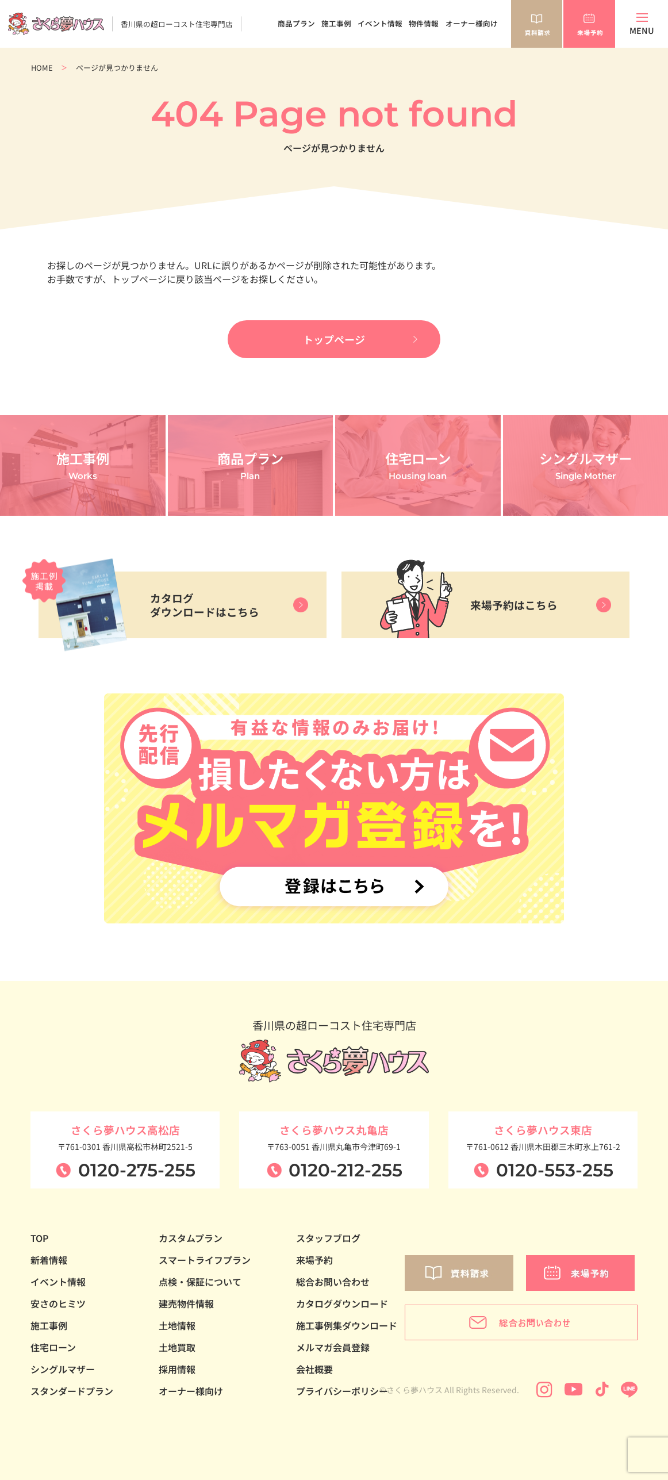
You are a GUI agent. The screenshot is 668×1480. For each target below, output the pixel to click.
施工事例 (336, 23)
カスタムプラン (190, 1238)
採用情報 (177, 1369)
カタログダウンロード (342, 1303)
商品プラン (296, 23)
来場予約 (314, 1260)
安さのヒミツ (58, 1303)
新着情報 (48, 1260)
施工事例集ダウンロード (346, 1325)
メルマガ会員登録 (333, 1347)
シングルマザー (62, 1369)
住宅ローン (53, 1347)
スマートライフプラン (205, 1260)
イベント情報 (380, 23)
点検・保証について (200, 1282)
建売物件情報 (186, 1303)
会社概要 (314, 1369)
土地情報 (177, 1325)
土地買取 (177, 1347)
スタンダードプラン (71, 1391)
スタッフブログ (328, 1238)
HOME (42, 67)
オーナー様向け (472, 23)
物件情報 (424, 23)
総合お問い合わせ (333, 1282)
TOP (39, 1238)
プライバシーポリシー (342, 1391)
